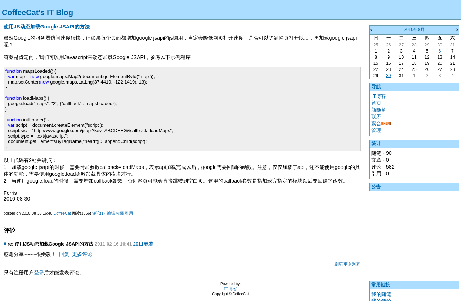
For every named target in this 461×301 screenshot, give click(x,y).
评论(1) (98, 213)
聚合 (376, 123)
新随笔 (378, 110)
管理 (376, 130)
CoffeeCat (62, 213)
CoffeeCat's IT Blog (37, 12)
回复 (64, 254)
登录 (39, 272)
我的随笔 (381, 294)
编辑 (111, 213)
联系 (376, 117)
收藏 (120, 213)
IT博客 (378, 96)
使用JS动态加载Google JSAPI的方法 (47, 27)
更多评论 (82, 254)
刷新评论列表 (347, 264)
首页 (376, 103)
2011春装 (143, 244)
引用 (129, 213)
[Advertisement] (414, 234)
